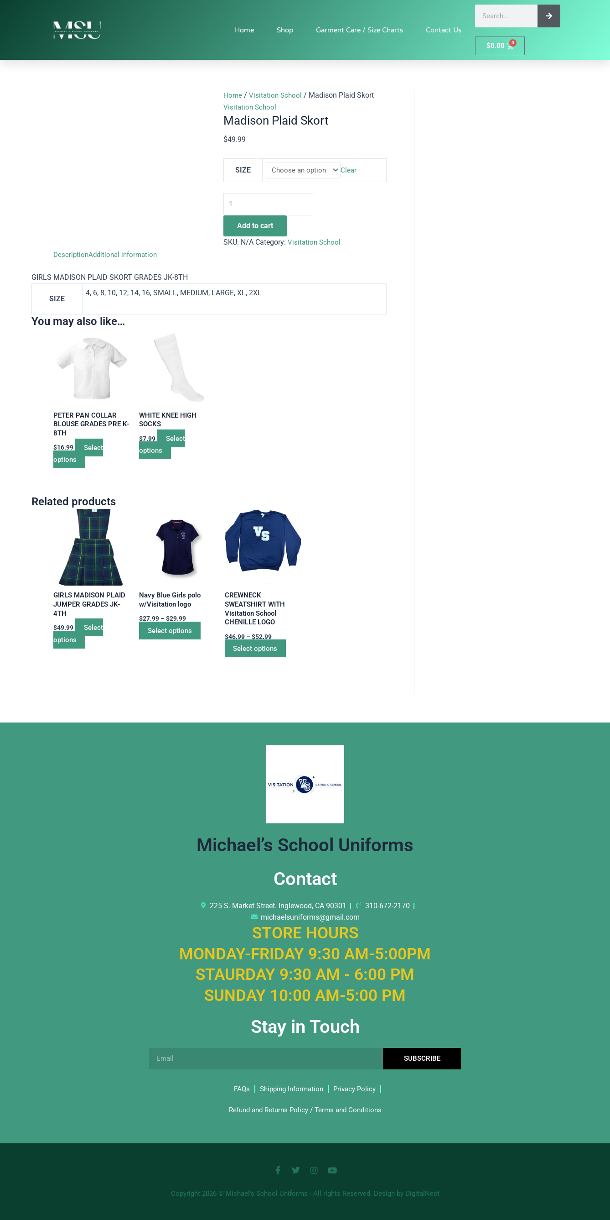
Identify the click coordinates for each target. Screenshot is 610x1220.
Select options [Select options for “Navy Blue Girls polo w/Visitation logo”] (176, 636)
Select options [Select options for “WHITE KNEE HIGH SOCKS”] (165, 447)
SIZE (242, 170)
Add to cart (255, 228)
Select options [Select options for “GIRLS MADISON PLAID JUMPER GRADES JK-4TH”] (81, 639)
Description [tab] (71, 256)
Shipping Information (290, 1088)
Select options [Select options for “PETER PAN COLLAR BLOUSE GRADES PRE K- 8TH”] (81, 457)
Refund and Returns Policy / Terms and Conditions (305, 1109)
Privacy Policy (357, 1088)
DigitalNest (422, 1193)
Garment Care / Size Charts (359, 30)
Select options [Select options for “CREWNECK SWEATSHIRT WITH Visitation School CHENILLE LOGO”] (261, 654)
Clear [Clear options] (350, 170)
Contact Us (443, 30)
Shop (285, 30)
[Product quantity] (271, 205)
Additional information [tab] (126, 256)
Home (244, 30)
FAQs (237, 1088)
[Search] (549, 16)
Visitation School (276, 95)
